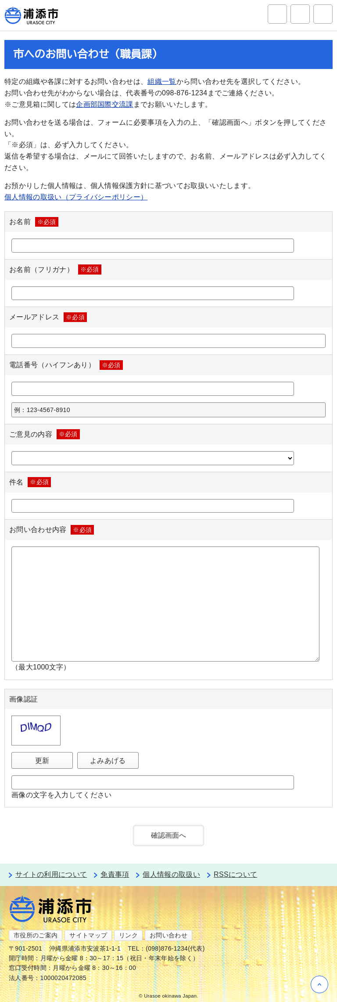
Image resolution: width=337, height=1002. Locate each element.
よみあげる (108, 760)
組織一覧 (161, 81)
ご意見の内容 (44, 434)
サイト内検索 (277, 14)
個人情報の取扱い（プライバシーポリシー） (75, 197)
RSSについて (235, 874)
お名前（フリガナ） (55, 269)
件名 (30, 482)
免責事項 (114, 874)
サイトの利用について (51, 874)
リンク (128, 935)
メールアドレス (48, 317)
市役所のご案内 (35, 935)
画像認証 (23, 699)
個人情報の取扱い (171, 874)
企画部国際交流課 (104, 104)
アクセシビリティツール (300, 14)
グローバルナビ (323, 14)
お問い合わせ (168, 935)
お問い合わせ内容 (51, 530)
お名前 (33, 222)
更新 (42, 760)
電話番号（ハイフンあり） (66, 365)
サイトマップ (88, 935)
